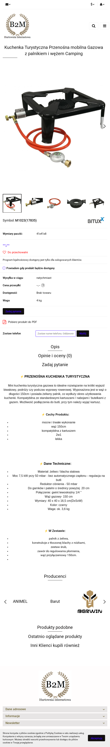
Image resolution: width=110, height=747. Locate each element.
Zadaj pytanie (13, 311)
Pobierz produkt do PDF (20, 322)
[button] (55, 709)
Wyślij (82, 333)
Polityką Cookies (53, 733)
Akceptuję (96, 738)
